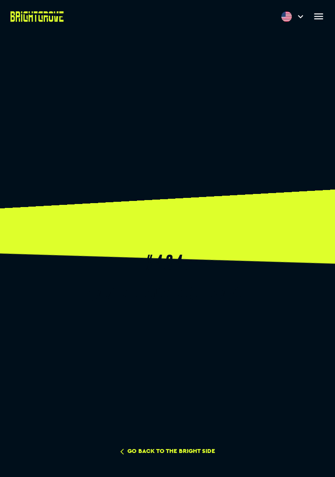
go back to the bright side (167, 451)
